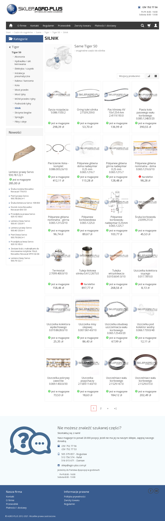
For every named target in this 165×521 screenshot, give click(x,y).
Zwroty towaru (82, 25)
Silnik (18, 108)
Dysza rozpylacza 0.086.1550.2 (58, 111)
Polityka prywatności (74, 496)
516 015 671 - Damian (73, 460)
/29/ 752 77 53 (69, 449)
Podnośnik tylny (23, 103)
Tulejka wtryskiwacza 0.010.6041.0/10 (116, 273)
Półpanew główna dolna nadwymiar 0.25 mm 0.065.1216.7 (87, 168)
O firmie (21, 25)
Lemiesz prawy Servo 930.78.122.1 (21, 173)
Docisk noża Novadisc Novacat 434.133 (21, 208)
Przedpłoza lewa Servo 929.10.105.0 (22, 243)
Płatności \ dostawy (105, 25)
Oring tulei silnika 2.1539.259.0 (87, 111)
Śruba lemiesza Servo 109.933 (25, 202)
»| (115, 408)
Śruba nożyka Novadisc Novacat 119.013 (22, 190)
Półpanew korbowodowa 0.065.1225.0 (87, 220)
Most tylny (20, 94)
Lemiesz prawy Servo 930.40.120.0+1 (21, 229)
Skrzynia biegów (23, 112)
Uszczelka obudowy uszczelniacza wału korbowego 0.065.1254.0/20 (116, 329)
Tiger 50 (16, 52)
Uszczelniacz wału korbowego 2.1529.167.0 (116, 381)
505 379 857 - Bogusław (74, 454)
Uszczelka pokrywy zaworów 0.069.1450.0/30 (58, 381)
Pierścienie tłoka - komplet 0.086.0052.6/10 (58, 166)
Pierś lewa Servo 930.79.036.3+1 (19, 236)
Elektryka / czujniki (24, 68)
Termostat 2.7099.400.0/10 (58, 272)
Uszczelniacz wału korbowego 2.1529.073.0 (145, 381)
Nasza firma (14, 491)
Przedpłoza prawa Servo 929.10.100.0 (23, 215)
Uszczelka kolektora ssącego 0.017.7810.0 (145, 273)
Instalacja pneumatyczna (22, 75)
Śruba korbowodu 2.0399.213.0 (145, 218)
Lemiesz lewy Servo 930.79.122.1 (20, 259)
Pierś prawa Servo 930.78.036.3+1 (20, 197)
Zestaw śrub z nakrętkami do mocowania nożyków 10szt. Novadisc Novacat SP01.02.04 (25, 251)
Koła (17, 85)
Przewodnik (64, 25)
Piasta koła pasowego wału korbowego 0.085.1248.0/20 (145, 114)
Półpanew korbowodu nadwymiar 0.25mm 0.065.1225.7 (116, 221)
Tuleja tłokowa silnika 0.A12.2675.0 (87, 272)
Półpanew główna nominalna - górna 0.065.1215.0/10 (58, 220)
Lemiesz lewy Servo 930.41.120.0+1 (20, 222)
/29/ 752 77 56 (149, 7)
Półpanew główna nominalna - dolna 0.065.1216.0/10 (145, 166)
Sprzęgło (19, 117)
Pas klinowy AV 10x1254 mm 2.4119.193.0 (116, 112)
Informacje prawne (76, 491)
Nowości (15, 132)
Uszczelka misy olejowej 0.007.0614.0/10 (87, 327)
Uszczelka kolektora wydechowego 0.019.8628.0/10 (58, 327)
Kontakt (34, 25)
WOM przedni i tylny (25, 98)
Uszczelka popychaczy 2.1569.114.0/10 (87, 381)
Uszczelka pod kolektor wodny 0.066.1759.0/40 (145, 327)
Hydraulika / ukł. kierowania (23, 63)
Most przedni (21, 89)
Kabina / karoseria (24, 80)
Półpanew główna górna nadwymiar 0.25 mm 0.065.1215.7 (116, 168)
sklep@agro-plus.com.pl (73, 465)
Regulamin (48, 25)
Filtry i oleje (21, 121)
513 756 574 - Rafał (71, 457)
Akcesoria (20, 56)
